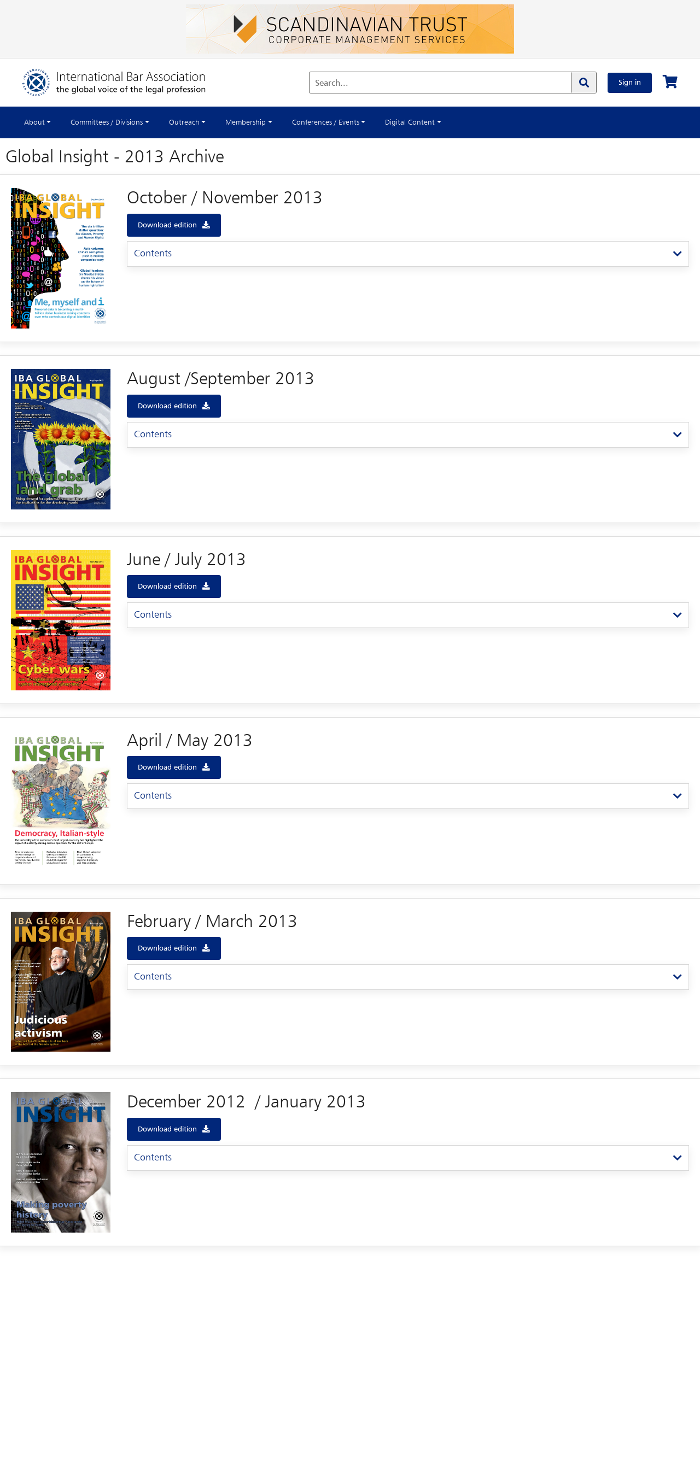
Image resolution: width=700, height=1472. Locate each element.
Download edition (167, 225)
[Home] (125, 82)
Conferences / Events (325, 122)
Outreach (184, 122)
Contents (153, 254)
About (34, 122)
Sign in (630, 82)
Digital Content (410, 122)
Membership (245, 122)
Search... (331, 83)
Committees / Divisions (107, 122)
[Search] (583, 82)
